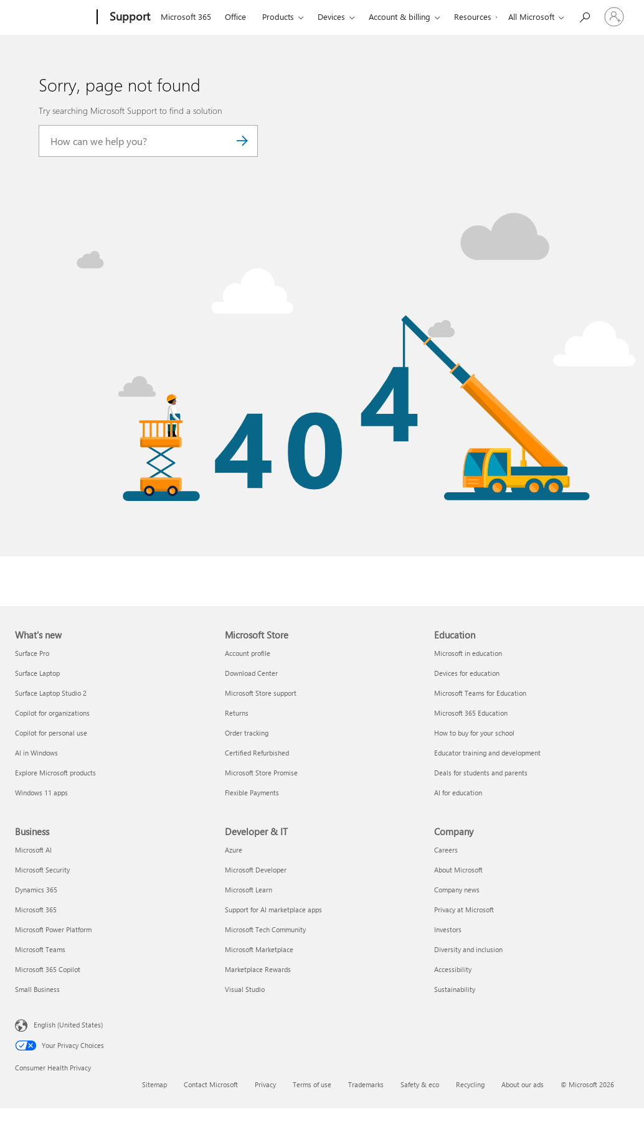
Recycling (470, 1084)
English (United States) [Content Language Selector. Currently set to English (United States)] (68, 1024)
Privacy (265, 1084)
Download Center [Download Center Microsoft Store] (251, 673)
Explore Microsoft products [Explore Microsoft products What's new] (55, 772)
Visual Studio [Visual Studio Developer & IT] (245, 989)
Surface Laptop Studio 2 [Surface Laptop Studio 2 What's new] (51, 693)
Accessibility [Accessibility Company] (452, 969)
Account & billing (399, 16)
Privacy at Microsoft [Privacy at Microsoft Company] (464, 909)
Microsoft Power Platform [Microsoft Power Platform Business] (53, 929)
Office (235, 16)
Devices (331, 16)
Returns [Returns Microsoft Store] (237, 713)
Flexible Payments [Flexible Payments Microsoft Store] (252, 792)
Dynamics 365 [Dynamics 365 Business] (36, 889)
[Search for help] (584, 16)
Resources (472, 16)
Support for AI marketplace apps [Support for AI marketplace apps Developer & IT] (273, 909)
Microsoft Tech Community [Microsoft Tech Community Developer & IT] (265, 929)
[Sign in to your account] (614, 17)
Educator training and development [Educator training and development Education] (487, 752)
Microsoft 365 (186, 16)
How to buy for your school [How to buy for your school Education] (474, 732)
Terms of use (312, 1084)
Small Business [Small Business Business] (37, 989)
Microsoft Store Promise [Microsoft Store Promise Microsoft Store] (261, 772)
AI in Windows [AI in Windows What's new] (36, 752)
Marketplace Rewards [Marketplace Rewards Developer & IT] (258, 969)
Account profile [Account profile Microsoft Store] (247, 653)
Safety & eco (419, 1084)
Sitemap (154, 1084)
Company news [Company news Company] (457, 889)
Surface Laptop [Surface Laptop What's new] (37, 673)
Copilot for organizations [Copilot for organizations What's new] (52, 713)
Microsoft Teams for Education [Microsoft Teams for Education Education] (480, 693)
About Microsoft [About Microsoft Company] (458, 869)
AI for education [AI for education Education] (458, 792)
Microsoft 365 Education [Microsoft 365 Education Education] (471, 713)
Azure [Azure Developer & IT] (233, 849)
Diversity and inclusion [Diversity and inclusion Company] (468, 949)
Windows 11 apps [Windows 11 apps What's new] (41, 792)
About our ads (522, 1084)
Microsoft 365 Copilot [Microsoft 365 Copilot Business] (47, 969)
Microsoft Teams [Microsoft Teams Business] (40, 949)
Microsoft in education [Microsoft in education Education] (468, 653)
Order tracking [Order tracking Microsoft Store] (246, 732)
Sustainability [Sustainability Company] (454, 989)
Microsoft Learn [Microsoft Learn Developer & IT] (248, 889)
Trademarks (366, 1084)
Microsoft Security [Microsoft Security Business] (42, 869)
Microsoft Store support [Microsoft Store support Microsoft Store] (260, 693)
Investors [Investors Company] (448, 929)
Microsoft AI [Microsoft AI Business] (33, 849)
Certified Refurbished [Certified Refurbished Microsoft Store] (257, 752)
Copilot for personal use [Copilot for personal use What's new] (51, 732)
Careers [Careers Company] (446, 849)
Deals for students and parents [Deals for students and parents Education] (481, 772)
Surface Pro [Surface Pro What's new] (32, 653)
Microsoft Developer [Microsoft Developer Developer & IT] (255, 869)
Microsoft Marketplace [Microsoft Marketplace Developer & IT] (259, 949)
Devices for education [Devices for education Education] (467, 673)
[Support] (128, 17)
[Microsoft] (53, 17)
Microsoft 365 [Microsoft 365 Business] (36, 909)
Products (278, 16)
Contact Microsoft (211, 1084)
